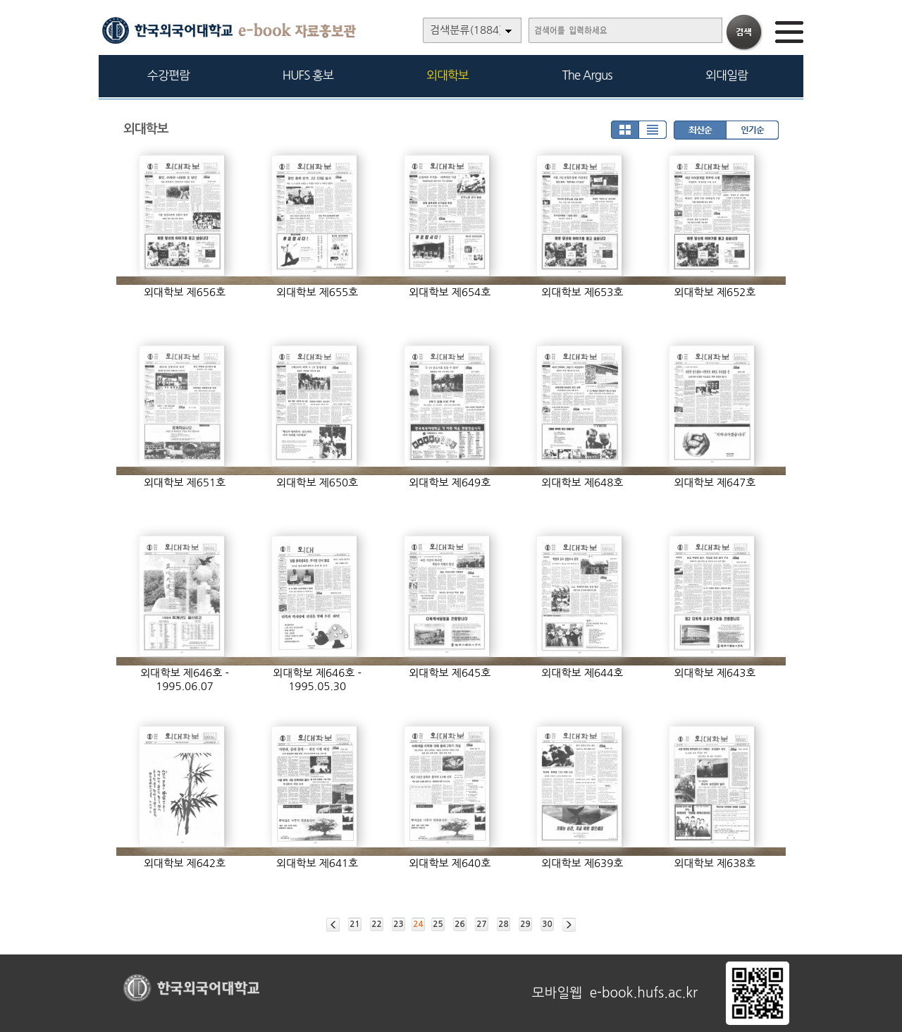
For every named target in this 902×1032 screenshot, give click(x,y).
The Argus (587, 75)
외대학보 (447, 75)
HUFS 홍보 (308, 75)
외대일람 (726, 75)
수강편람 (168, 75)
